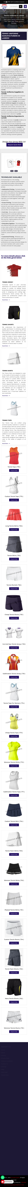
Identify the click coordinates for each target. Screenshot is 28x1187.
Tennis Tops (7, 420)
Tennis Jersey (7, 282)
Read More (6, 300)
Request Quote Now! (14, 145)
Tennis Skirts (7, 371)
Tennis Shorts (8, 324)
